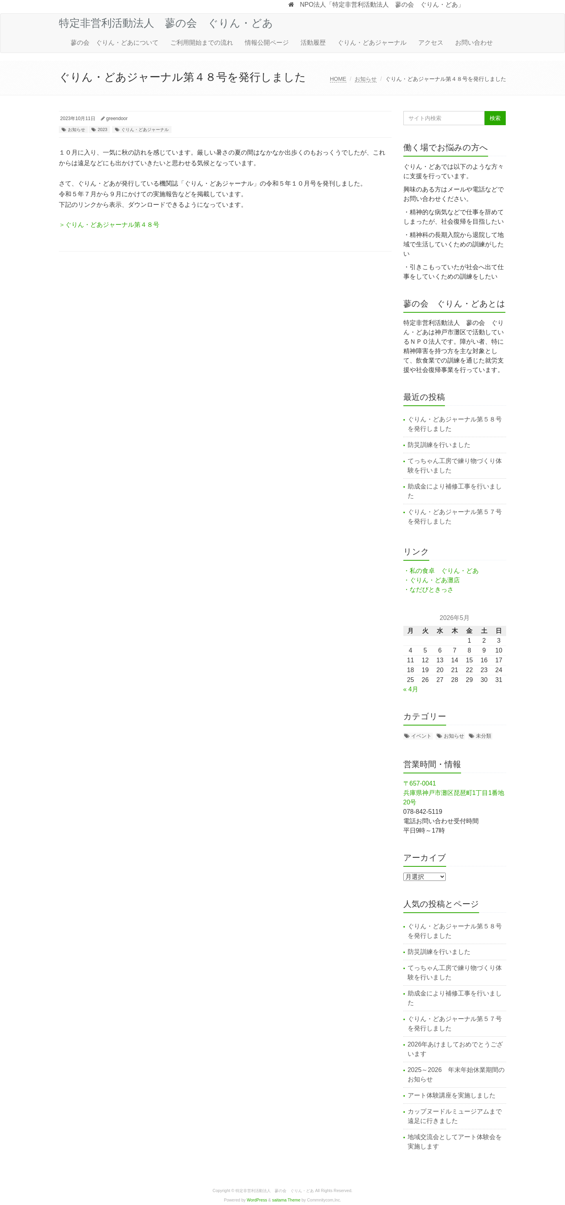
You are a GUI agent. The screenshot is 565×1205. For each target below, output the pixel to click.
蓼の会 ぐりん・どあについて (115, 42)
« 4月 (410, 689)
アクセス (430, 42)
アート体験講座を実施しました (452, 1095)
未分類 (483, 736)
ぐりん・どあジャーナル (371, 42)
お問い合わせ (474, 42)
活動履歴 (313, 42)
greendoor (117, 118)
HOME (338, 79)
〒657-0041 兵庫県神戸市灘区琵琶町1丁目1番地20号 (454, 793)
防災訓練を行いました (439, 444)
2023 (102, 129)
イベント (421, 736)
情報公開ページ (267, 42)
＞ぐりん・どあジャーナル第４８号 (109, 224)
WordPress (257, 1200)
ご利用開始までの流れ (201, 42)
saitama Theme (286, 1200)
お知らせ (366, 79)
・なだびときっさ (428, 589)
